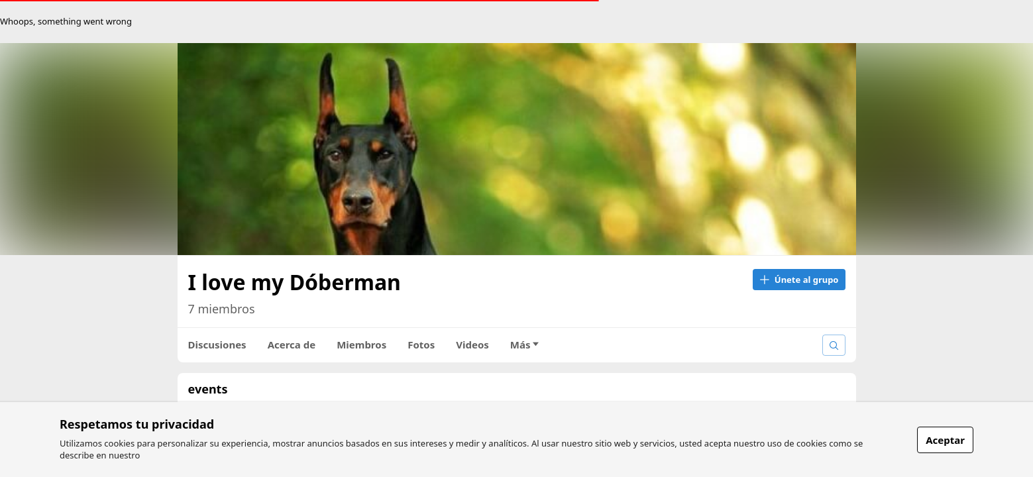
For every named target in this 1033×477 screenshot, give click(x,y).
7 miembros (221, 309)
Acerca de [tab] (292, 344)
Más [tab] (524, 344)
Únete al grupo (799, 279)
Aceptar (945, 439)
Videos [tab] (472, 344)
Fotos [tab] (421, 344)
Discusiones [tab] (217, 344)
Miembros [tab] (361, 344)
